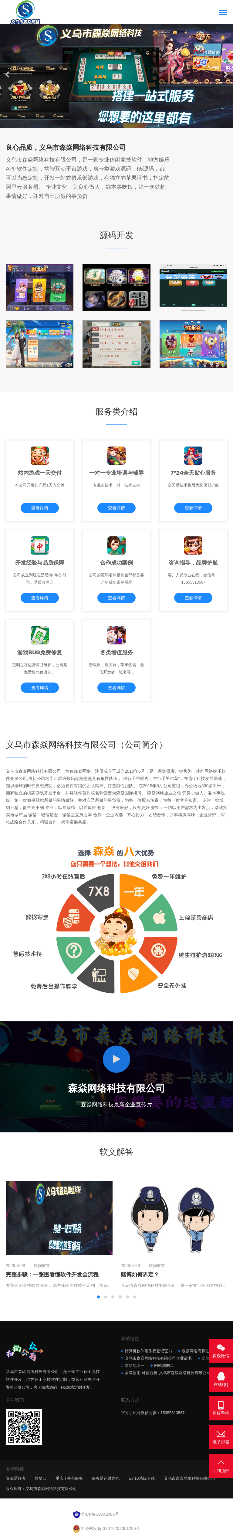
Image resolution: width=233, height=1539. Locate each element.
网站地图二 (164, 1365)
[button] (110, 122)
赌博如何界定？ (140, 1274)
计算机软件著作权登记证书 (148, 1351)
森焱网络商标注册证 (199, 1351)
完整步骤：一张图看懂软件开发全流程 (52, 1274)
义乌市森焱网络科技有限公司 (189, 1478)
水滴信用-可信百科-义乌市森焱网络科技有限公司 (167, 1372)
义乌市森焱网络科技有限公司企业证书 (158, 1358)
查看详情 (39, 508)
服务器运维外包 (106, 1478)
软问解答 (42, 1265)
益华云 (40, 1478)
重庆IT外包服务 (69, 1478)
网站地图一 (134, 1365)
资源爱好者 (15, 1478)
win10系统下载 (142, 1478)
